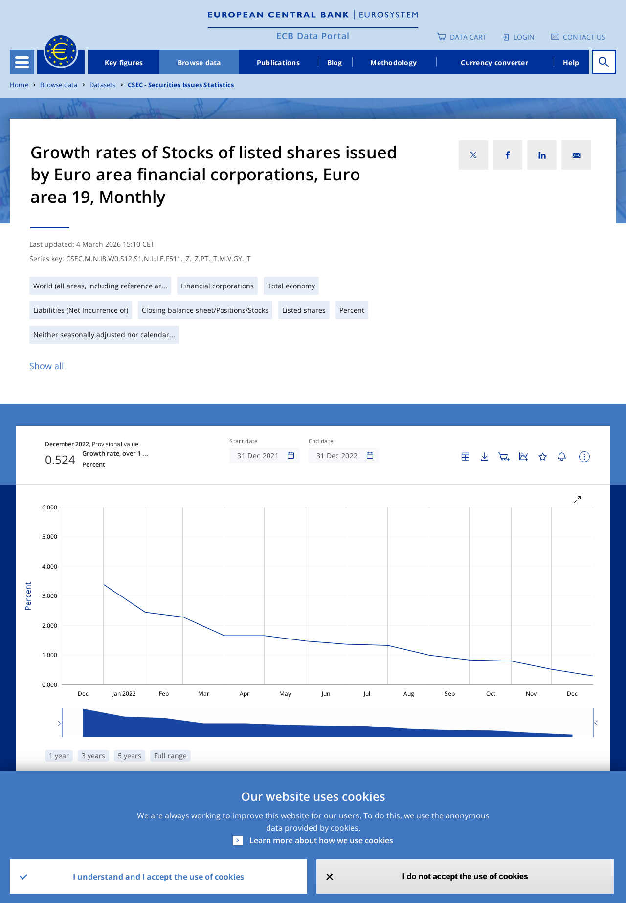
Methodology (393, 62)
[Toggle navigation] (22, 62)
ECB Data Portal (313, 36)
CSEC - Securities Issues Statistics (181, 85)
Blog (334, 62)
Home (19, 85)
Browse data (199, 62)
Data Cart (468, 37)
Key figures (124, 62)
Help (571, 62)
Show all (46, 366)
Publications (278, 62)
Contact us (584, 37)
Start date (243, 441)
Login (524, 37)
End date (321, 441)
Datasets (102, 85)
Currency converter (494, 62)
